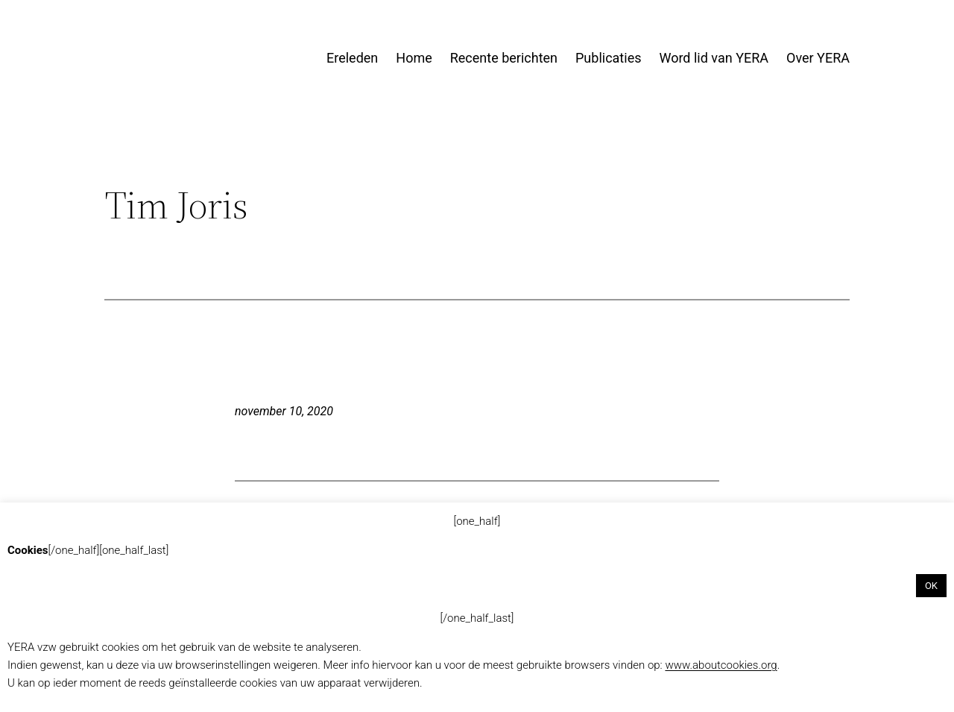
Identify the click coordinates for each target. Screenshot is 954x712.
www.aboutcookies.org (721, 665)
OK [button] (931, 585)
